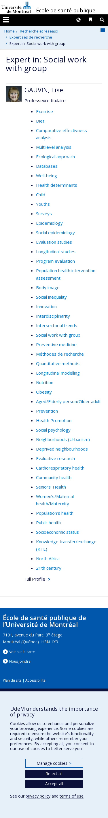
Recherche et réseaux (39, 31)
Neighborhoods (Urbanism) (63, 439)
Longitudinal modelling (58, 373)
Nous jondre (20, 661)
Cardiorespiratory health (60, 468)
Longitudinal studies (55, 251)
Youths (43, 204)
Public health (48, 522)
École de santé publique (65, 10)
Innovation (46, 306)
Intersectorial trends (56, 325)
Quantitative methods (57, 363)
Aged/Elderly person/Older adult (68, 401)
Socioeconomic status (57, 532)
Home (9, 31)
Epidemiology (49, 223)
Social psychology (53, 430)
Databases (47, 166)
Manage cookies (54, 763)
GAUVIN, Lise (43, 89)
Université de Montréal (16, 7)
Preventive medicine (56, 344)
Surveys (44, 213)
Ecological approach (55, 156)
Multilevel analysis (53, 147)
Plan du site (12, 680)
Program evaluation (55, 261)
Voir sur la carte (22, 651)
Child (40, 194)
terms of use (72, 796)
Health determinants (56, 185)
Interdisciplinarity (53, 316)
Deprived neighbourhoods (62, 449)
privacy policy (38, 796)
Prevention (47, 411)
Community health (53, 477)
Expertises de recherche (31, 37)
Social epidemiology (55, 232)
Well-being (46, 175)
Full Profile (34, 579)
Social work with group (58, 335)
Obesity (44, 392)
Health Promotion (53, 420)
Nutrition (44, 382)
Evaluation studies (54, 242)
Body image (48, 287)
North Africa (48, 558)
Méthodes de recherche (60, 354)
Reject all (54, 773)
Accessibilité (35, 680)
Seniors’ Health (51, 487)
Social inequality (51, 297)
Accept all (54, 783)
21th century (48, 568)
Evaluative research (55, 458)
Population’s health (54, 513)
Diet (40, 121)
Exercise (44, 111)
